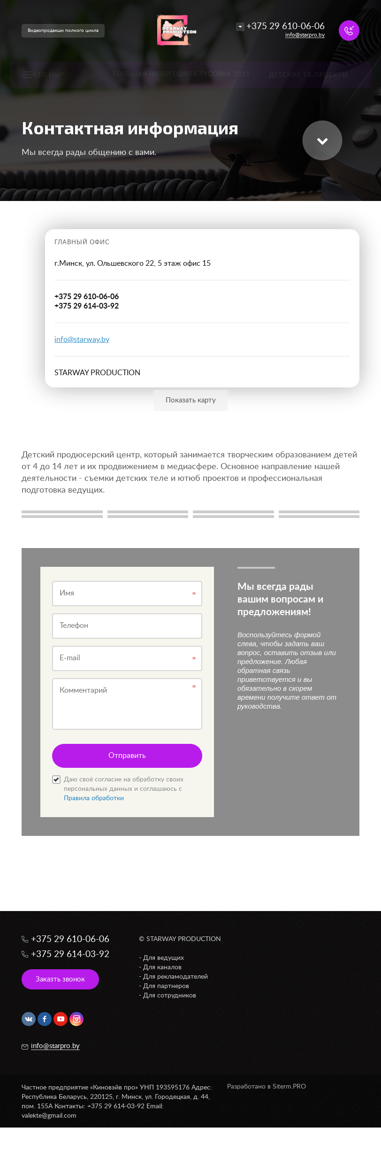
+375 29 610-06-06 (285, 26)
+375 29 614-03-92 (70, 954)
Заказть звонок (60, 979)
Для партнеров (166, 986)
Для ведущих (163, 958)
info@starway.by (81, 339)
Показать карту (191, 400)
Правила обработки (94, 798)
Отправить (127, 755)
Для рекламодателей (175, 976)
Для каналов (162, 967)
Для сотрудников (169, 995)
